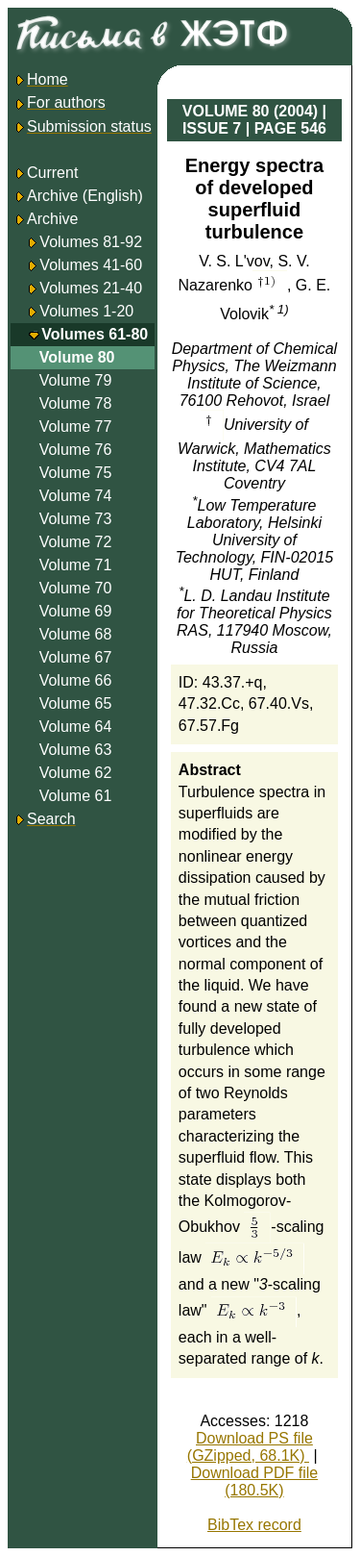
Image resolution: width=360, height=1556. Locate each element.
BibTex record (254, 1525)
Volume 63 (75, 749)
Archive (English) (78, 196)
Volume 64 (75, 726)
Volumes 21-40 (90, 288)
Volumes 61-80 (94, 334)
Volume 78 (75, 403)
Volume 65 (75, 703)
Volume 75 (75, 472)
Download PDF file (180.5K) (255, 1481)
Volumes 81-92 (90, 242)
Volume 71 (75, 565)
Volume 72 (75, 542)
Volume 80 (77, 357)
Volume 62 (75, 773)
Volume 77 (75, 426)
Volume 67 (75, 657)
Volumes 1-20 (86, 311)
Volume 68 (75, 634)
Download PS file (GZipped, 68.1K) (250, 1447)
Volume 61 (75, 796)
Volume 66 (75, 680)
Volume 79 (75, 380)
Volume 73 (75, 519)
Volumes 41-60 (90, 265)
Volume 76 (75, 449)
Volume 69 (75, 611)
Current (45, 172)
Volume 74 (75, 496)
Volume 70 (75, 588)
